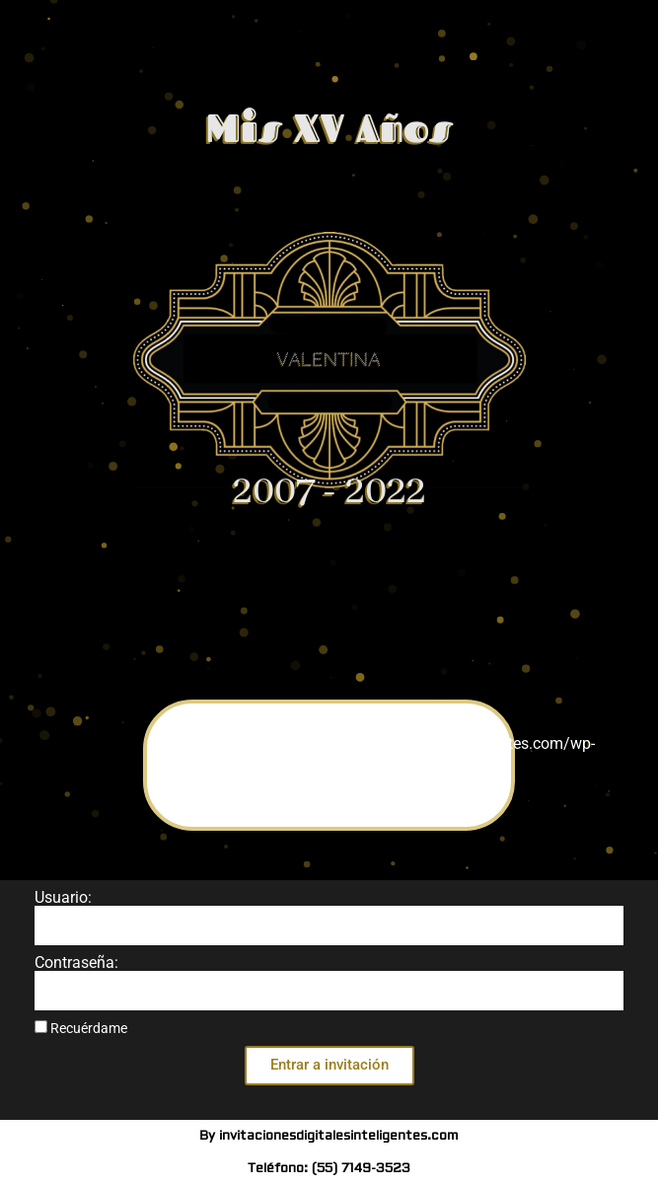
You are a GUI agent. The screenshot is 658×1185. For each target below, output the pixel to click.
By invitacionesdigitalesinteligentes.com (329, 1136)
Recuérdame (81, 1028)
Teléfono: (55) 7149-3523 (329, 1168)
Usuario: (63, 898)
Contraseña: (76, 963)
